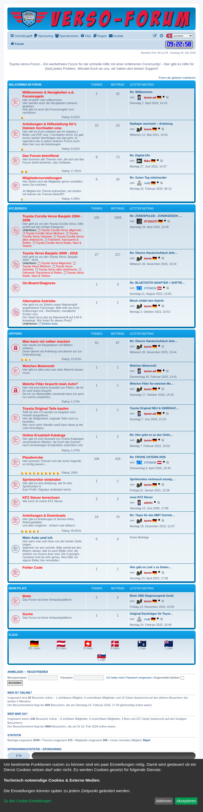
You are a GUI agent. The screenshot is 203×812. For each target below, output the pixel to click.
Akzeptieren (186, 801)
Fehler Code (32, 568)
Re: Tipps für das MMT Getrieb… (152, 515)
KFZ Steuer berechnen (41, 498)
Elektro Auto (48, 323)
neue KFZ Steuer (141, 497)
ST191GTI (151, 221)
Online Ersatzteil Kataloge (44, 435)
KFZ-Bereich (18, 208)
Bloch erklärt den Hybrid (147, 300)
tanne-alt (150, 97)
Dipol (146, 740)
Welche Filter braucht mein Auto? (50, 384)
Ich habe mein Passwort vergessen (129, 677)
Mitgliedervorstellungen (42, 178)
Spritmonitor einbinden (41, 480)
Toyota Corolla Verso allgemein (59, 230)
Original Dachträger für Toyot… (151, 613)
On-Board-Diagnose (39, 283)
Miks (147, 160)
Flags (13, 634)
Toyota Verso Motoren (49, 265)
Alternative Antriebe (39, 301)
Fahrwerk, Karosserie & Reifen (52, 271)
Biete (26, 596)
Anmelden (15, 671)
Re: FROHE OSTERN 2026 (148, 457)
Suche (27, 614)
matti (147, 183)
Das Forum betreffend (40, 156)
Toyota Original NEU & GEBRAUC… (154, 408)
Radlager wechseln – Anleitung (151, 123)
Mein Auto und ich (37, 538)
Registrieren (37, 671)
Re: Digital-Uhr (140, 155)
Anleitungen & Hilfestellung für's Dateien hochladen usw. (49, 126)
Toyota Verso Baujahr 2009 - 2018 (50, 253)
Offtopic (15, 333)
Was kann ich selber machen (46, 341)
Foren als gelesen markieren (177, 77)
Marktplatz (18, 588)
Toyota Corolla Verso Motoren (43, 233)
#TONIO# (150, 288)
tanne (148, 129)
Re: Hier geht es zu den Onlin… (151, 434)
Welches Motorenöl (38, 366)
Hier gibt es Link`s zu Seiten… (151, 567)
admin (148, 502)
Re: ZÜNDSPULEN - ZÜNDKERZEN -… (156, 215)
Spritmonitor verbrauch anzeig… (152, 479)
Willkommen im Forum (25, 84)
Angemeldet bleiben (169, 677)
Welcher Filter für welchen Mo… (152, 383)
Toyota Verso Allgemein (54, 263)
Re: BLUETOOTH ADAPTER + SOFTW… (157, 282)
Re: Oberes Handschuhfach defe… (154, 252)
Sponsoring (52, 749)
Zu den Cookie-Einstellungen (27, 801)
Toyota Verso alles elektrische (56, 269)
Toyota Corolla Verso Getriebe (50, 235)
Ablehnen (164, 801)
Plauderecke (32, 457)
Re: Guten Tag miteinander (148, 177)
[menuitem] (43, 36)
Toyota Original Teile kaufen (45, 408)
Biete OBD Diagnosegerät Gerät (152, 595)
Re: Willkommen (141, 92)
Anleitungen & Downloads (44, 515)
